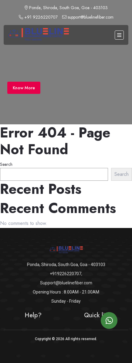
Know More (24, 88)
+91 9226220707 (38, 17)
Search (6, 164)
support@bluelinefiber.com (87, 17)
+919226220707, (66, 273)
